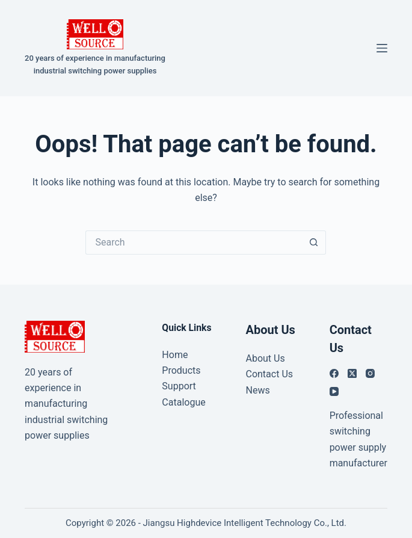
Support (178, 386)
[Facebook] (334, 373)
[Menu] (382, 48)
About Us (264, 358)
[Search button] (314, 242)
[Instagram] (370, 373)
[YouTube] (334, 391)
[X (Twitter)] (352, 373)
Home (175, 354)
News (257, 390)
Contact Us (269, 374)
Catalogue (183, 402)
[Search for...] (193, 242)
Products (181, 370)
